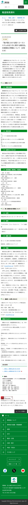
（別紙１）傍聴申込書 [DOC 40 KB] (11, 369)
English (21, 7)
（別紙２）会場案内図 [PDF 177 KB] (11, 371)
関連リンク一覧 (13, 464)
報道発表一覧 (21, 18)
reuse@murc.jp (9, 266)
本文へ (6, 7)
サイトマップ (12, 459)
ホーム (4, 18)
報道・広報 (11, 18)
